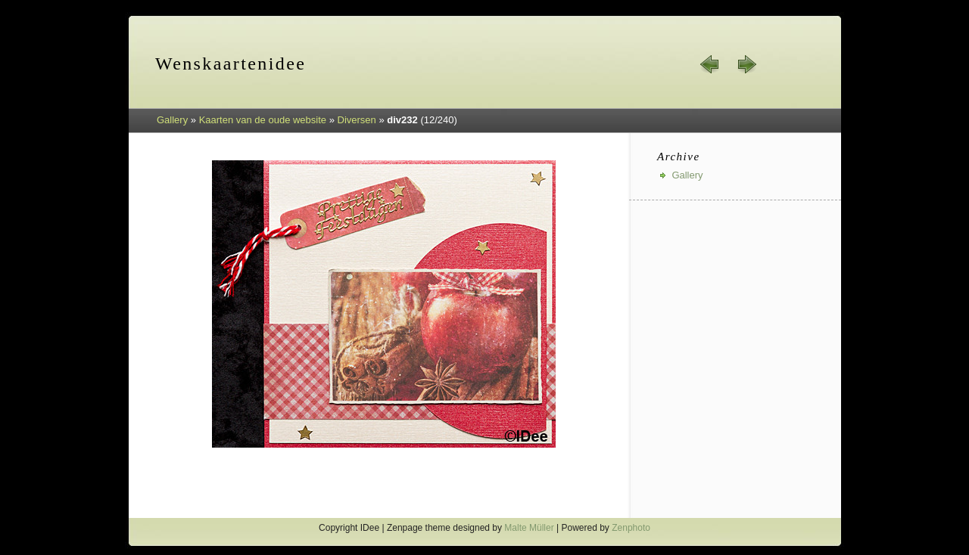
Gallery (172, 120)
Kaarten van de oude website (262, 120)
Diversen (357, 120)
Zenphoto (631, 527)
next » (746, 64)
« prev (710, 64)
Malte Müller (528, 527)
